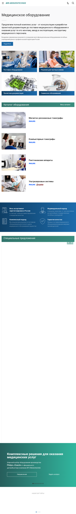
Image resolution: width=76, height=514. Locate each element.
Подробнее (7, 44)
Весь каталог (65, 105)
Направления (22, 474)
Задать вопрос (54, 474)
